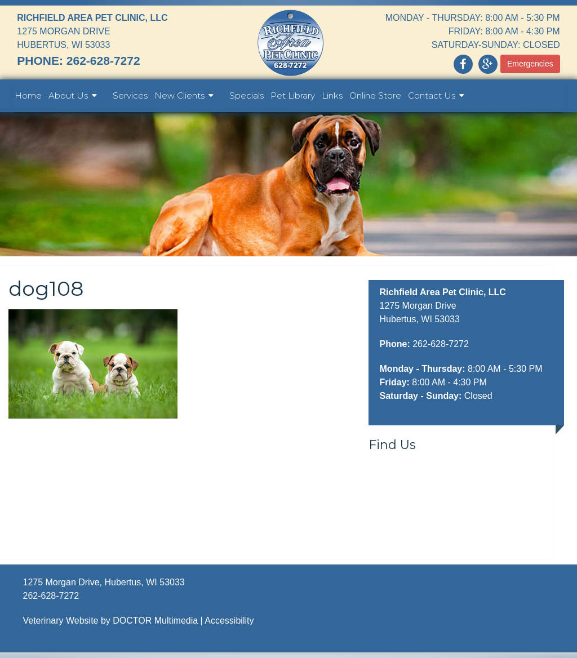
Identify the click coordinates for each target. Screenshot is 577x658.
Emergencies (530, 63)
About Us (68, 95)
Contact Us (431, 95)
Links (332, 95)
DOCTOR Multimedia (155, 620)
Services (130, 95)
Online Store (375, 95)
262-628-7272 (103, 60)
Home (28, 95)
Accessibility (229, 620)
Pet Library (292, 95)
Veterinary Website (60, 620)
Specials (246, 95)
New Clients (179, 95)
